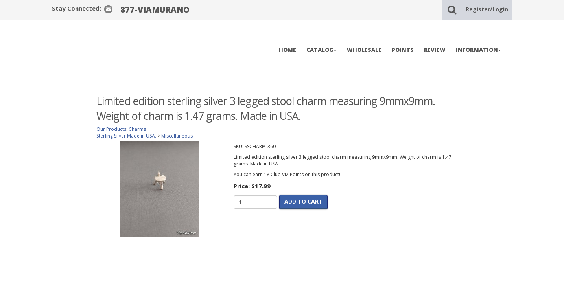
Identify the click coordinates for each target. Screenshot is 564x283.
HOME (287, 49)
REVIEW (435, 49)
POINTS (403, 49)
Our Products (111, 129)
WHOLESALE (364, 49)
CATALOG (321, 49)
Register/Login (487, 9)
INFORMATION (478, 49)
